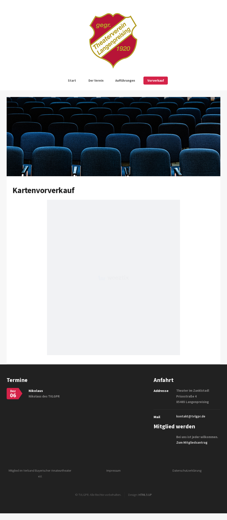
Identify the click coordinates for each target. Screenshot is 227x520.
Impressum (113, 471)
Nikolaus (36, 390)
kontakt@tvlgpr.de (190, 416)
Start (72, 81)
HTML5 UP (145, 495)
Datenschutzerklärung (187, 471)
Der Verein (96, 81)
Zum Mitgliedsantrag (191, 443)
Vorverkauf (155, 81)
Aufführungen (125, 81)
